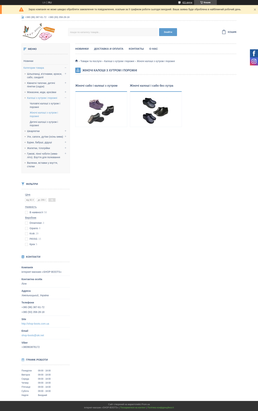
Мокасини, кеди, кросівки (41, 92)
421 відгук (187, 2)
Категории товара (33, 67)
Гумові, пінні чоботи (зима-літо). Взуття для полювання (43, 155)
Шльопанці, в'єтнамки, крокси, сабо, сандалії (44, 75)
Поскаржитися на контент (133, 407)
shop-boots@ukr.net (33, 335)
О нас (153, 48)
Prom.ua (146, 404)
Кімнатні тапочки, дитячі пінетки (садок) (41, 85)
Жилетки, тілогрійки (38, 148)
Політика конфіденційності (160, 407)
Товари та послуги (90, 61)
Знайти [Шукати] (168, 32)
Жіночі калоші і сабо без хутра (151, 85)
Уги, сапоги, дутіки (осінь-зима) (45, 136)
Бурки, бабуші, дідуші (39, 142)
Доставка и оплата (108, 48)
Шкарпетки (33, 131)
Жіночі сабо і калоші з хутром (96, 85)
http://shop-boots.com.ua (35, 323)
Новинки (28, 61)
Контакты (136, 48)
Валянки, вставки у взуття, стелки (42, 164)
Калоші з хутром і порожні (42, 97)
